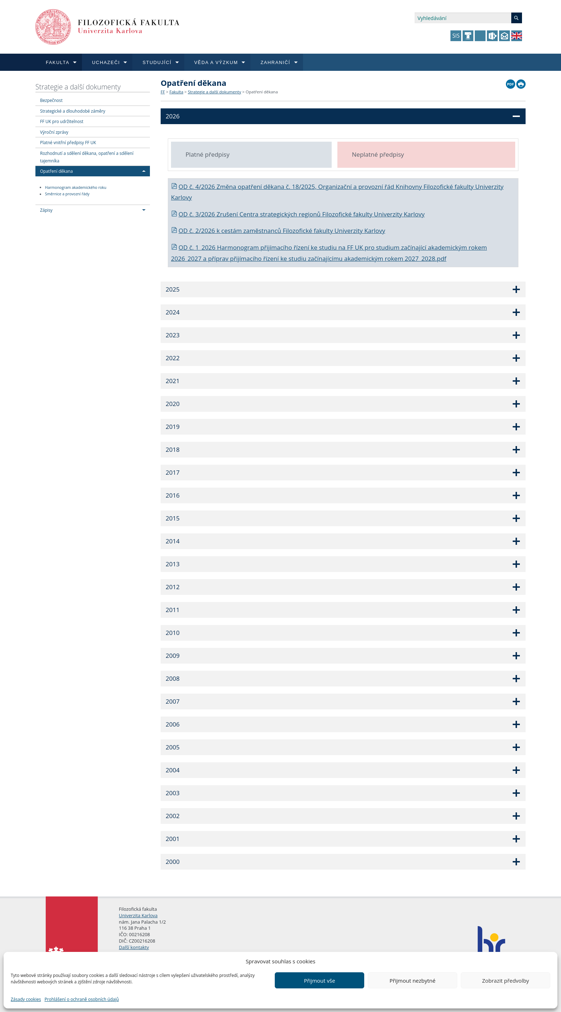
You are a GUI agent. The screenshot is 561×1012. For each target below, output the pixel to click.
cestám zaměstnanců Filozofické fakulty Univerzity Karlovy (303, 230)
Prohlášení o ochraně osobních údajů (81, 999)
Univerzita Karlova (138, 915)
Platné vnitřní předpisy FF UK (68, 142)
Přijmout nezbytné (412, 980)
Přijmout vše (319, 980)
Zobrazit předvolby (505, 980)
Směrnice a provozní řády (67, 194)
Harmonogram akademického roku (76, 187)
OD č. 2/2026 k (196, 230)
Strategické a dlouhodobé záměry (72, 111)
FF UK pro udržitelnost (61, 121)
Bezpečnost (51, 100)
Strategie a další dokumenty (78, 87)
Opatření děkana (56, 171)
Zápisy (46, 210)
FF (163, 91)
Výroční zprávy (54, 132)
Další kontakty (134, 947)
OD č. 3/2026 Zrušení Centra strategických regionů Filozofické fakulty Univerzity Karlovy (298, 214)
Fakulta (176, 91)
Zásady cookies (26, 999)
